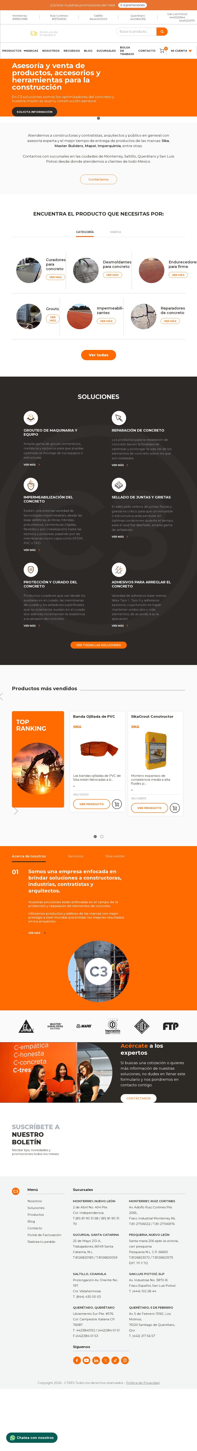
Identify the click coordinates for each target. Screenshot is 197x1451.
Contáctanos (99, 179)
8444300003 (98, 19)
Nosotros (51, 50)
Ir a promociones (132, 5)
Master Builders (68, 146)
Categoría (85, 232)
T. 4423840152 (84, 1330)
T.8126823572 (139, 1257)
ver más (34, 933)
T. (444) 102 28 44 (142, 1291)
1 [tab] (98, 118)
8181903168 (20, 19)
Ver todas (98, 355)
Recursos (72, 50)
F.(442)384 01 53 (85, 1336)
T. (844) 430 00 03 (87, 1297)
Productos (12, 50)
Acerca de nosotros (29, 856)
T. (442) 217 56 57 (142, 1336)
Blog (88, 50)
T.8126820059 (107, 1257)
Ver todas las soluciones (98, 645)
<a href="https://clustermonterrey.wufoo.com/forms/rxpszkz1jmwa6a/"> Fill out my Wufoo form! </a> (134, 1138)
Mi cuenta (181, 51)
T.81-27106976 (164, 1224)
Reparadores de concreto (173, 310)
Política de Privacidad (142, 1383)
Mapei (90, 146)
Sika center (115, 856)
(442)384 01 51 (109, 1330)
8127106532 (59, 19)
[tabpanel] (98, 88)
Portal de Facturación (44, 1235)
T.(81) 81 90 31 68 (85, 1218)
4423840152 (138, 19)
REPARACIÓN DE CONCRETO (138, 430)
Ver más (30, 464)
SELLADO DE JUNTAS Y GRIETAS (141, 497)
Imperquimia (109, 146)
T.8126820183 (83, 1257)
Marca (115, 232)
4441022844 (177, 17)
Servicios (75, 856)
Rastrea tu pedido (41, 1242)
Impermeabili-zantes (110, 310)
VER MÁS (55, 277)
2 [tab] (101, 836)
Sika (165, 141)
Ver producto (91, 804)
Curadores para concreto (56, 264)
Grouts (52, 309)
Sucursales (106, 50)
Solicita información (34, 111)
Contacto (147, 50)
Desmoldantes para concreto (117, 264)
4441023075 (187, 20)
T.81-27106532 (139, 1224)
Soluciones (36, 1208)
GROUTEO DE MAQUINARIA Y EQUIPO (50, 432)
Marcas (32, 50)
